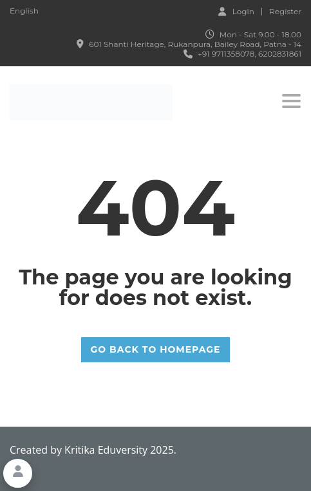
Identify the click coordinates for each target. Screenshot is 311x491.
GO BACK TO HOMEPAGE (156, 349)
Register (285, 11)
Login (236, 10)
